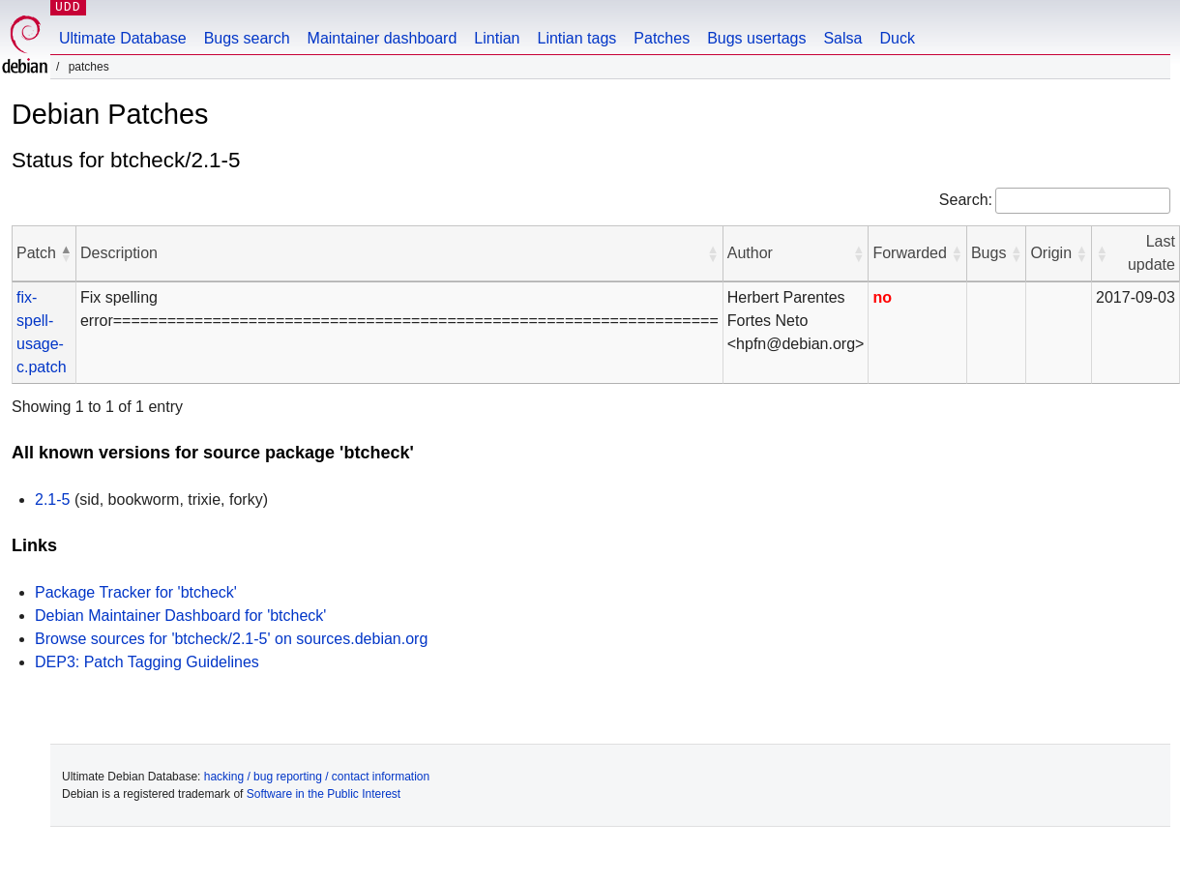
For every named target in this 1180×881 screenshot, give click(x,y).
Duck (896, 38)
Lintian (496, 38)
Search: (965, 199)
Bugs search (247, 38)
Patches (662, 38)
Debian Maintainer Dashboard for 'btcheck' (180, 615)
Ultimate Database (123, 38)
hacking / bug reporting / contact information (316, 776)
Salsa (842, 38)
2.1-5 (52, 499)
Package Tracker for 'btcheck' (136, 592)
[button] (66, 253)
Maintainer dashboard (382, 38)
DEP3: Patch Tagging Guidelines (147, 662)
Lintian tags (576, 38)
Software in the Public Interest (323, 794)
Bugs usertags (756, 38)
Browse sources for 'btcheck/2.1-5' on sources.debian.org (231, 639)
